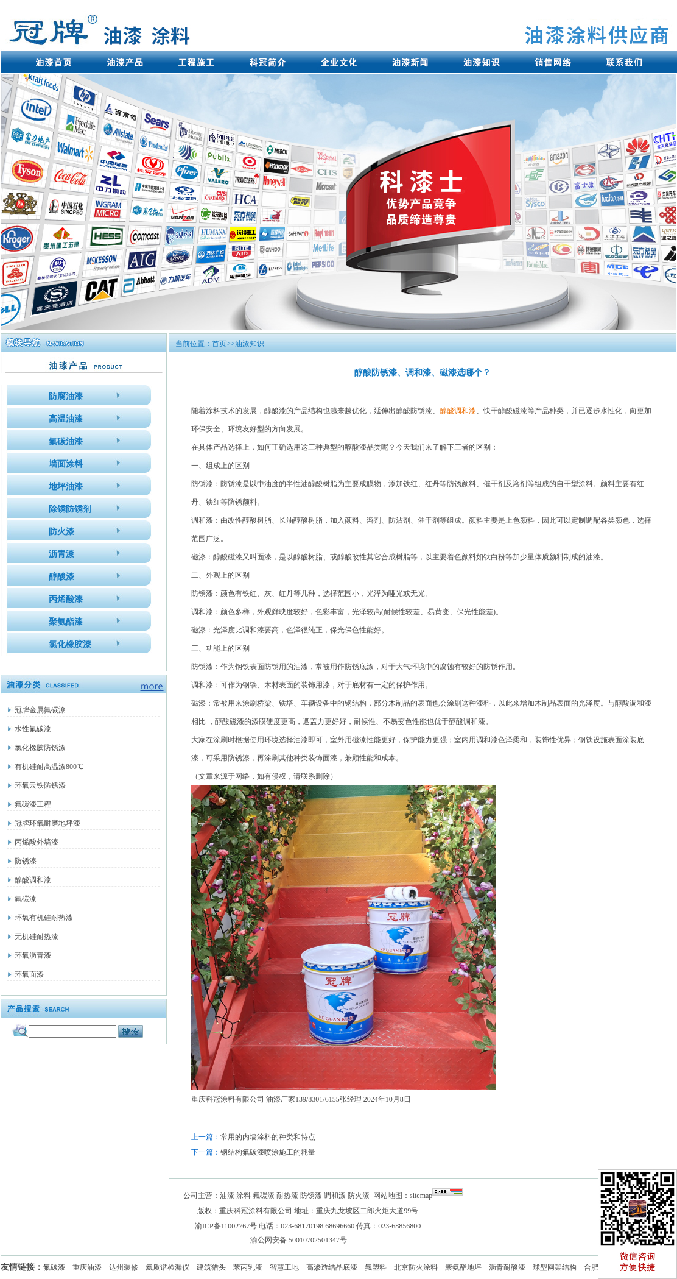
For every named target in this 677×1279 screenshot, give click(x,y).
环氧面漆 (29, 974)
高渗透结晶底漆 (331, 1267)
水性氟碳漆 (33, 729)
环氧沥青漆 (33, 955)
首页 (219, 343)
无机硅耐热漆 (36, 936)
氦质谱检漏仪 (167, 1267)
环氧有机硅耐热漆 (44, 917)
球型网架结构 (555, 1267)
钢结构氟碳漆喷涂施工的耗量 (267, 1152)
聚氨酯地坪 (463, 1267)
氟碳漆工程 (33, 804)
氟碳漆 (26, 899)
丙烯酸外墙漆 (36, 842)
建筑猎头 (211, 1267)
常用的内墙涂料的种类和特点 (267, 1137)
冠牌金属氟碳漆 (40, 710)
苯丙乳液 (247, 1267)
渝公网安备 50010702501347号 (298, 1240)
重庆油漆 (87, 1267)
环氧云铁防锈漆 (40, 785)
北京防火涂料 (416, 1267)
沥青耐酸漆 (507, 1267)
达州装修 (123, 1267)
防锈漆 (26, 861)
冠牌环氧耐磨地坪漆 (47, 823)
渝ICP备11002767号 (226, 1226)
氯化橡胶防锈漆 (40, 747)
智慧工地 (284, 1267)
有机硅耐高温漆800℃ (49, 766)
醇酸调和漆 (33, 880)
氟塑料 (376, 1267)
